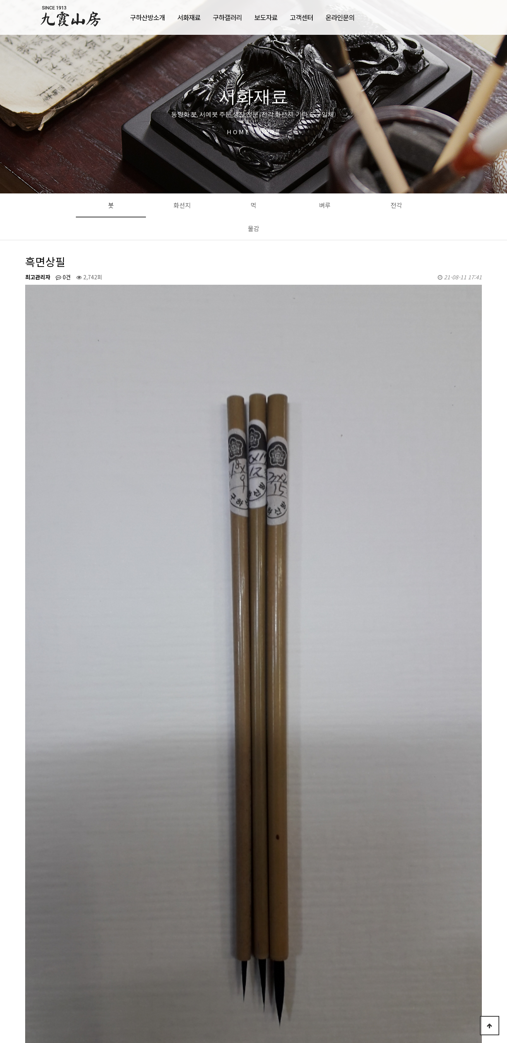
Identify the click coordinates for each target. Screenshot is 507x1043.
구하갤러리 (227, 17)
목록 (469, 895)
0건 (63, 277)
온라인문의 (340, 17)
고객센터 (301, 17)
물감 (253, 228)
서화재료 (188, 17)
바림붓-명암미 (74, 937)
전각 (396, 205)
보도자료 (265, 17)
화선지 (182, 205)
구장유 (65, 919)
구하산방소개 (147, 17)
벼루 (325, 205)
